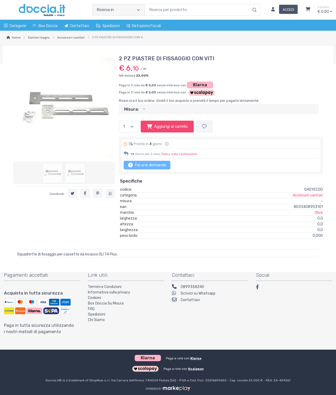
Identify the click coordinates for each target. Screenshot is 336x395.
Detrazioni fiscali (144, 26)
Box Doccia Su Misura (106, 303)
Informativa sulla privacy (109, 292)
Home (16, 37)
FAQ (91, 309)
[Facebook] (260, 288)
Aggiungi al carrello (167, 126)
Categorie (15, 26)
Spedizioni (108, 26)
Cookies (94, 298)
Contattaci (76, 26)
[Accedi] (282, 10)
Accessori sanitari (71, 37)
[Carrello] (308, 10)
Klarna (200, 84)
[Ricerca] (253, 4)
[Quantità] (129, 126)
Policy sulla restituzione (179, 154)
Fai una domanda (147, 165)
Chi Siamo (96, 320)
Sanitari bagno (39, 37)
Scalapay (196, 369)
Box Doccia (45, 26)
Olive (319, 212)
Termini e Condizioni (105, 287)
